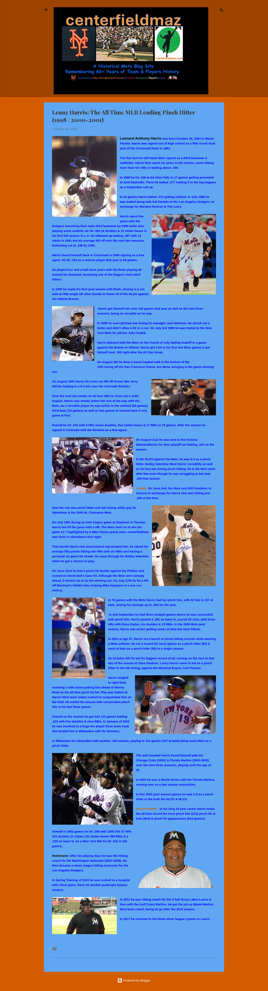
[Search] (221, 11)
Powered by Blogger (133, 980)
